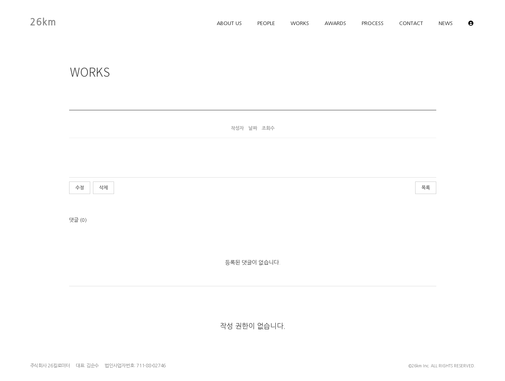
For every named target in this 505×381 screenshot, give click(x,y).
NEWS (446, 23)
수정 (79, 187)
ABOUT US (229, 23)
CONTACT (411, 23)
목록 (425, 187)
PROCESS (373, 23)
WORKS (300, 23)
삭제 (103, 187)
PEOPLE (266, 23)
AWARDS (335, 23)
